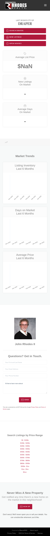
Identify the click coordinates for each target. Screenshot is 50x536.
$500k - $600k (25, 455)
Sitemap (40, 533)
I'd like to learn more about (25, 386)
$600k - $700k (25, 457)
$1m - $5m (24, 469)
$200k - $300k (25, 446)
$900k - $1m (25, 466)
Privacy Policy (34, 407)
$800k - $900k (25, 463)
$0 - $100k (25, 440)
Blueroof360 (23, 530)
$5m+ (25, 472)
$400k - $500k (25, 452)
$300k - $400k (25, 449)
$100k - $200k (25, 443)
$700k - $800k (25, 460)
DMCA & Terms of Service (27, 533)
